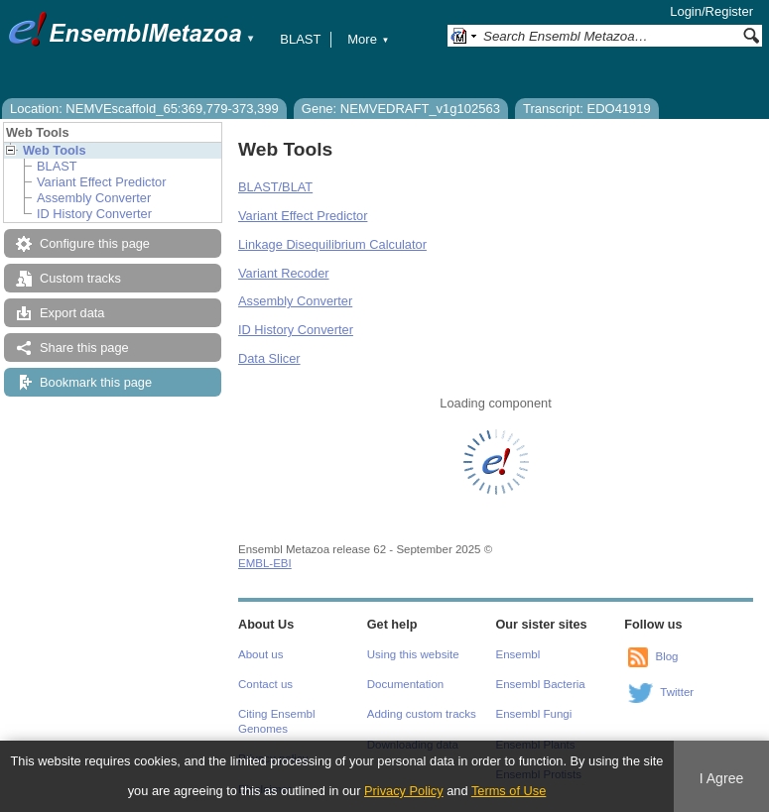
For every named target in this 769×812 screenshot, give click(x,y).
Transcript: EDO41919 (587, 108)
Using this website (413, 654)
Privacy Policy (404, 790)
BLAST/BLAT (275, 186)
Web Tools (54, 150)
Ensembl (518, 654)
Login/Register (711, 11)
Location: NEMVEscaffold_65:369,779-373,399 (144, 108)
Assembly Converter (94, 197)
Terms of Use (508, 790)
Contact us (265, 684)
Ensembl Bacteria (540, 684)
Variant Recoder (283, 273)
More (368, 39)
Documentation (405, 684)
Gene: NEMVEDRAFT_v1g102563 (401, 108)
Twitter (677, 692)
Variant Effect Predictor (101, 181)
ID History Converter (94, 213)
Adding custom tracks (421, 714)
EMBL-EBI (265, 563)
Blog (666, 656)
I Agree (722, 778)
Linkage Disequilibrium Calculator (332, 244)
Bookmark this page (96, 382)
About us (260, 654)
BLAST (300, 39)
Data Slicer (269, 358)
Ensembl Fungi (534, 714)
